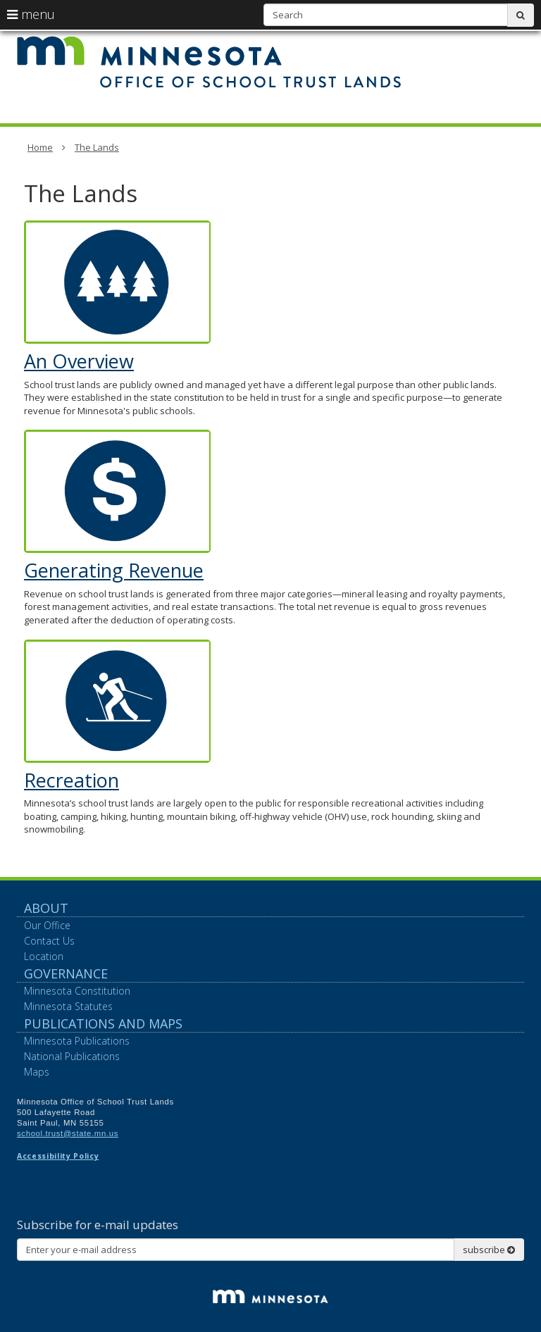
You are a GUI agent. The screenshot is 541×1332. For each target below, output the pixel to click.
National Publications (72, 1056)
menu (31, 14)
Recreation (71, 780)
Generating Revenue (114, 570)
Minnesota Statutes (68, 1006)
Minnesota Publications (77, 1040)
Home (40, 147)
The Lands (97, 147)
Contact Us (49, 940)
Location (43, 956)
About (46, 908)
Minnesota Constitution (77, 990)
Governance (66, 973)
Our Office (47, 925)
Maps (36, 1071)
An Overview (79, 361)
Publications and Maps (103, 1023)
